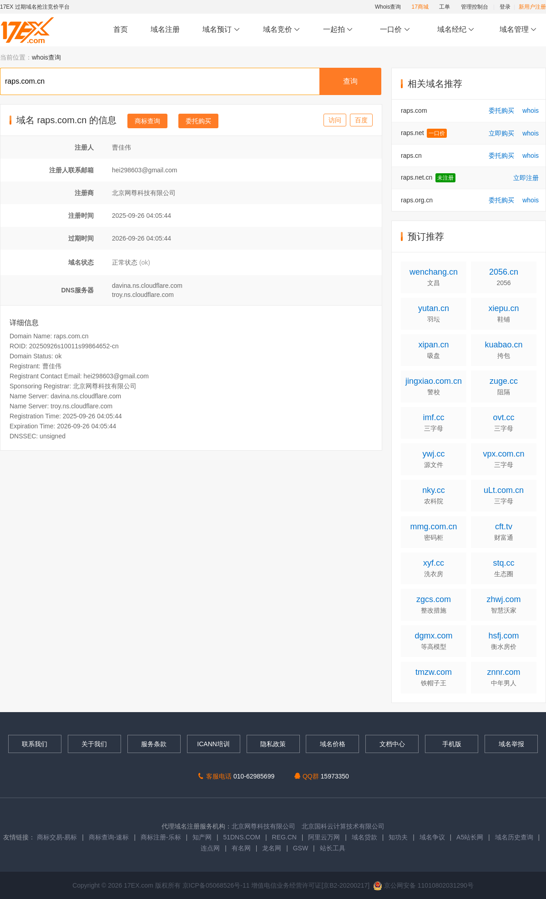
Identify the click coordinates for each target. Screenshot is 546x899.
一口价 (395, 29)
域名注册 (165, 29)
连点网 (210, 848)
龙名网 (271, 848)
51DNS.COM (241, 837)
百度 (361, 120)
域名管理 (518, 29)
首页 (120, 29)
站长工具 (332, 848)
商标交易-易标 (57, 837)
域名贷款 (364, 837)
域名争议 (433, 837)
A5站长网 (469, 837)
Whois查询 (388, 7)
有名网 (241, 848)
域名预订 (221, 29)
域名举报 (511, 744)
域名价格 (332, 744)
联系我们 (34, 744)
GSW (300, 848)
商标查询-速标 (110, 837)
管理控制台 (474, 7)
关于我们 (94, 744)
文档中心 (392, 744)
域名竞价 (281, 29)
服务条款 (154, 744)
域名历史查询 (514, 837)
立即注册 (526, 177)
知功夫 (398, 837)
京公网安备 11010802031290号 (423, 885)
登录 (505, 7)
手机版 (451, 744)
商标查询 (147, 121)
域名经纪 (455, 29)
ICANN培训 (213, 744)
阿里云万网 (324, 837)
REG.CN (284, 837)
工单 (444, 7)
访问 (335, 120)
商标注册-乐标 (161, 837)
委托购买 (198, 121)
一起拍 (339, 29)
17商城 (420, 7)
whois (530, 110)
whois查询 (46, 57)
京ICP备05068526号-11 (217, 885)
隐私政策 (273, 744)
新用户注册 (532, 7)
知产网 (202, 837)
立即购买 (501, 133)
